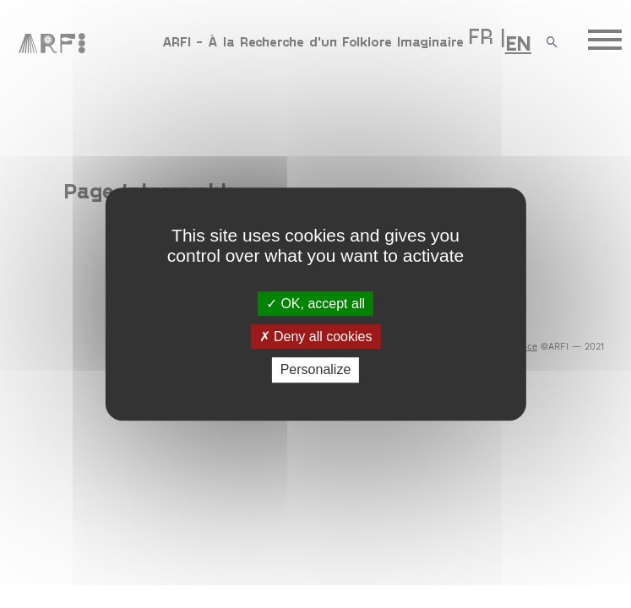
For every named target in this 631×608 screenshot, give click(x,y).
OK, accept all (315, 303)
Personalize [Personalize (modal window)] (315, 370)
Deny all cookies (316, 336)
